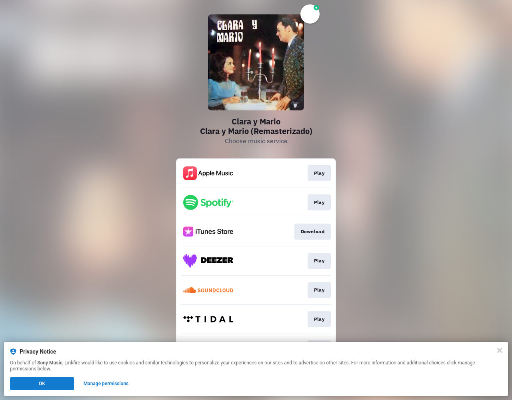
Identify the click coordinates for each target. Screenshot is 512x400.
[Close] (499, 350)
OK (42, 383)
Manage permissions (106, 383)
